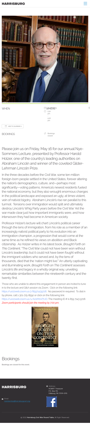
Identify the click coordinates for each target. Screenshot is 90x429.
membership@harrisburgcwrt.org (17, 401)
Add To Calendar (12, 126)
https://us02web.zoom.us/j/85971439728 (24, 291)
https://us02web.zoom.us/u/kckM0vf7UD (24, 298)
